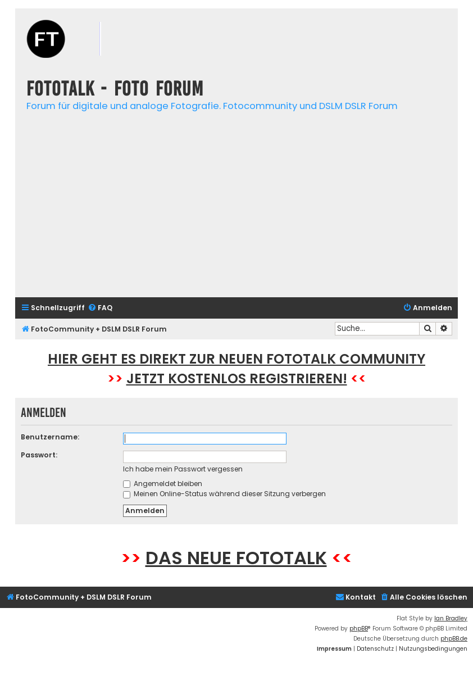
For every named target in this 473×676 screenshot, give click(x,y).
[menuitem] (100, 308)
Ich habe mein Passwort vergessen (183, 469)
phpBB (358, 628)
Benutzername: (50, 437)
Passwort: (39, 455)
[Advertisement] (236, 210)
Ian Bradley (450, 618)
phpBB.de (453, 638)
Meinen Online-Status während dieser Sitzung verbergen (224, 493)
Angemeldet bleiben (162, 483)
